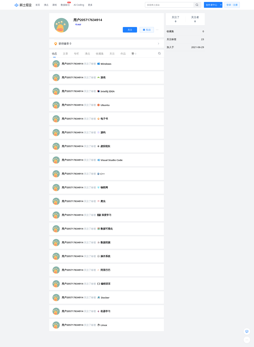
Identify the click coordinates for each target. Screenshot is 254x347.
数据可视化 (105, 228)
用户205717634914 (72, 63)
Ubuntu (103, 105)
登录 (232, 5)
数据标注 (66, 4)
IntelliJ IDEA (106, 91)
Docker (103, 297)
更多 (90, 4)
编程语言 (103, 283)
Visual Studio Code (109, 160)
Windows (104, 63)
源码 (101, 132)
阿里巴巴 (103, 269)
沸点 (46, 4)
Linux (102, 325)
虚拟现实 (103, 146)
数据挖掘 (103, 242)
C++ (101, 173)
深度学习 (104, 214)
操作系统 (103, 256)
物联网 (102, 187)
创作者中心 (211, 4)
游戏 (101, 77)
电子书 (102, 118)
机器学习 (103, 311)
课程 (54, 4)
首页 (37, 4)
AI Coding (79, 4)
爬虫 (101, 201)
